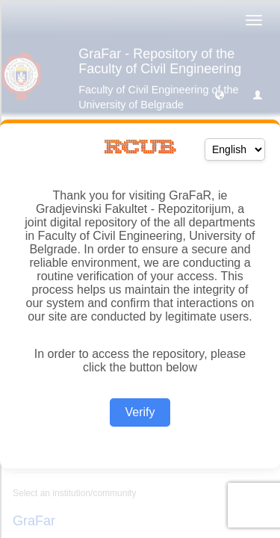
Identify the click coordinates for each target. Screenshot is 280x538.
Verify (140, 412)
